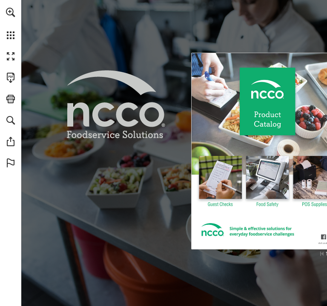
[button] (10, 12)
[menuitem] (10, 23)
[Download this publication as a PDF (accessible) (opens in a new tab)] (10, 77)
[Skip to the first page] (322, 254)
